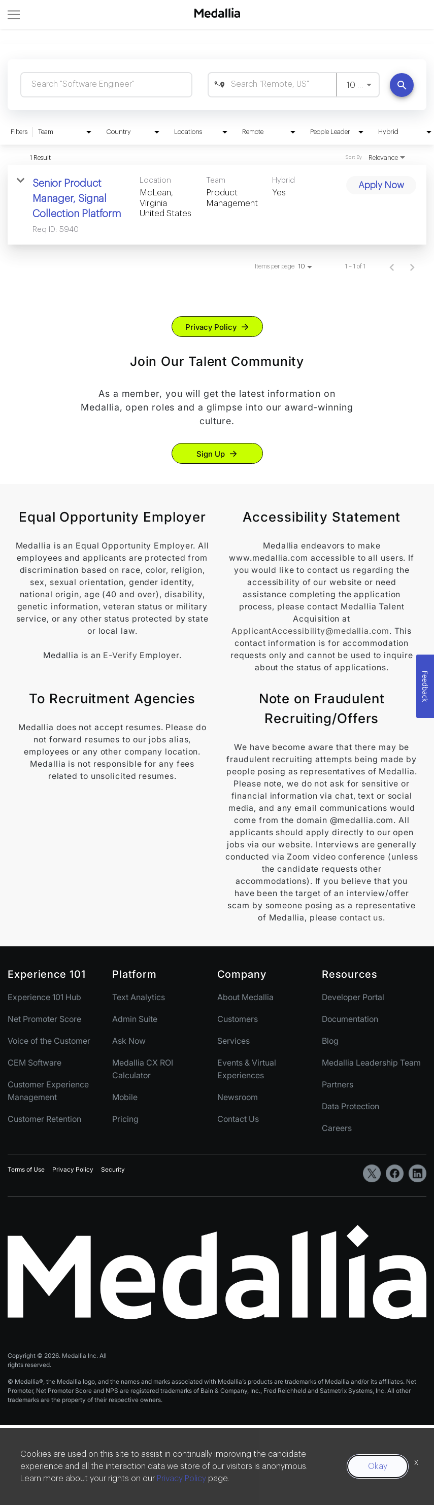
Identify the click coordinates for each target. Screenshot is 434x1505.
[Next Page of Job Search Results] (412, 266)
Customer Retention (44, 1119)
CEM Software (34, 1062)
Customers (237, 1019)
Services (233, 1041)
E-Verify (120, 655)
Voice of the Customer (49, 1041)
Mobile (125, 1097)
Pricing (125, 1119)
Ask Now (129, 1041)
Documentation (350, 1019)
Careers (337, 1128)
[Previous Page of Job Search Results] (392, 266)
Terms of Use (26, 1169)
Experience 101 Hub (44, 997)
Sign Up (210, 454)
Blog (330, 1041)
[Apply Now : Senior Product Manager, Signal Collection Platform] (381, 185)
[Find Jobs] (402, 85)
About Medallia (245, 997)
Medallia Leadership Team (371, 1062)
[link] (217, 205)
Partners (337, 1084)
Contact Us (238, 1119)
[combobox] (106, 84)
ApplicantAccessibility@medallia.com (310, 631)
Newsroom (237, 1097)
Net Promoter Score (44, 1019)
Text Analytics (138, 997)
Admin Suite (134, 1019)
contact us (361, 917)
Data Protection (350, 1106)
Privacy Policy (211, 327)
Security (113, 1169)
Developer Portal (353, 997)
